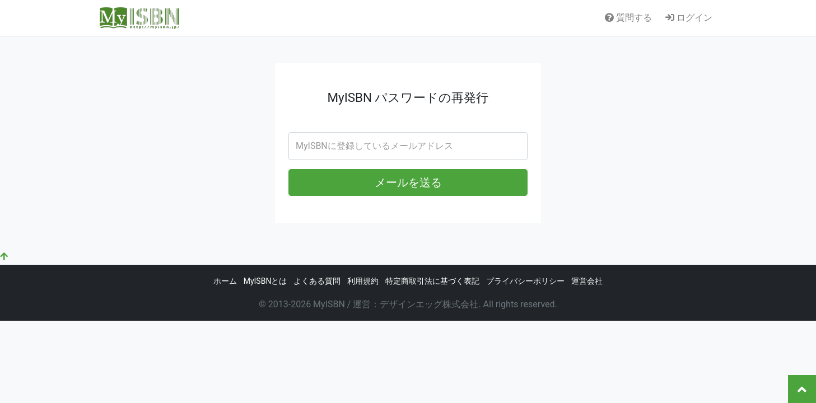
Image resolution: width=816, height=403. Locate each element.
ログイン (688, 17)
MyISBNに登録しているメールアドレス (374, 145)
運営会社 (587, 281)
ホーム (225, 281)
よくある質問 (317, 281)
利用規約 (363, 281)
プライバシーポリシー (525, 281)
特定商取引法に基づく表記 (432, 281)
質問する (628, 17)
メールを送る (408, 182)
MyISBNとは (265, 281)
